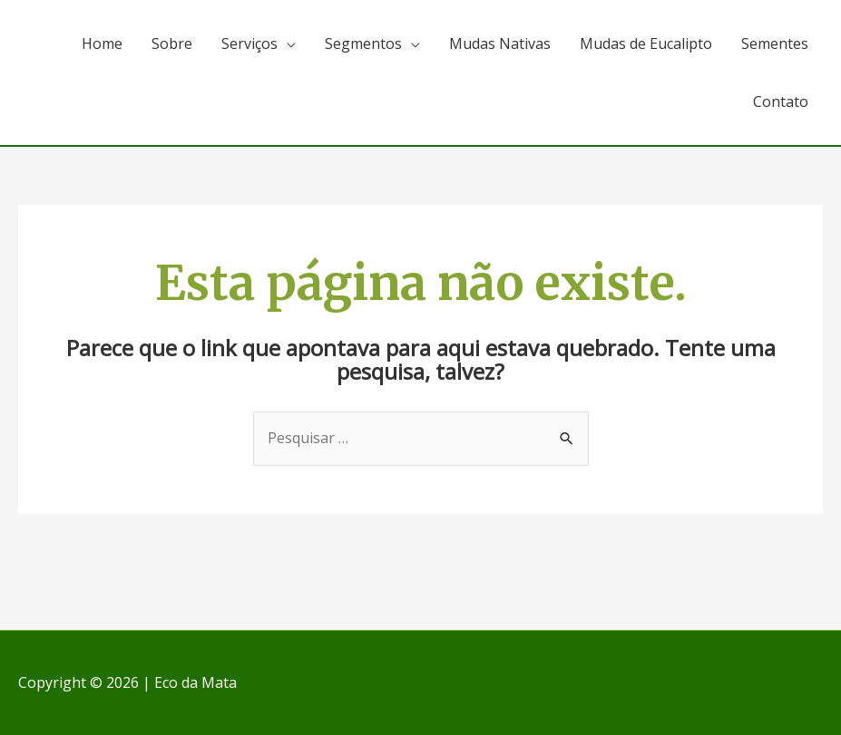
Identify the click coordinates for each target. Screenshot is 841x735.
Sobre (172, 43)
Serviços (249, 43)
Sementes (774, 43)
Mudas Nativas (500, 43)
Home (102, 43)
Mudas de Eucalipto (646, 43)
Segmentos (363, 43)
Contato (780, 101)
